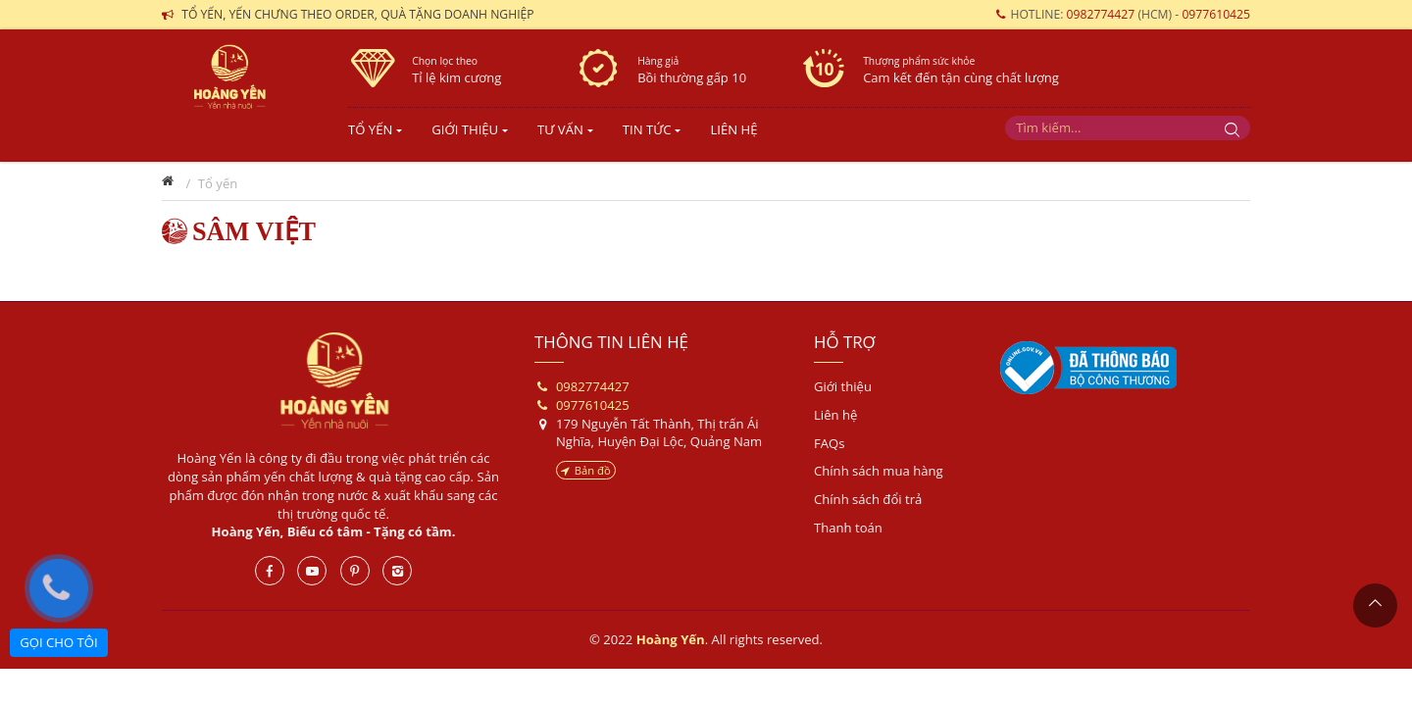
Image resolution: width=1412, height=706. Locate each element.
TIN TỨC (647, 129)
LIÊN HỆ (733, 129)
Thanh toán (848, 527)
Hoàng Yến (333, 380)
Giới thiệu (843, 386)
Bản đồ (586, 470)
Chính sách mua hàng (878, 470)
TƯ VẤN (560, 129)
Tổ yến (370, 129)
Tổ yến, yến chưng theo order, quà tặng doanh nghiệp (357, 14)
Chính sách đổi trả (868, 499)
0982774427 (1102, 14)
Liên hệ (835, 415)
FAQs (829, 443)
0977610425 (1216, 14)
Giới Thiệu (464, 129)
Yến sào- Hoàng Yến (240, 93)
